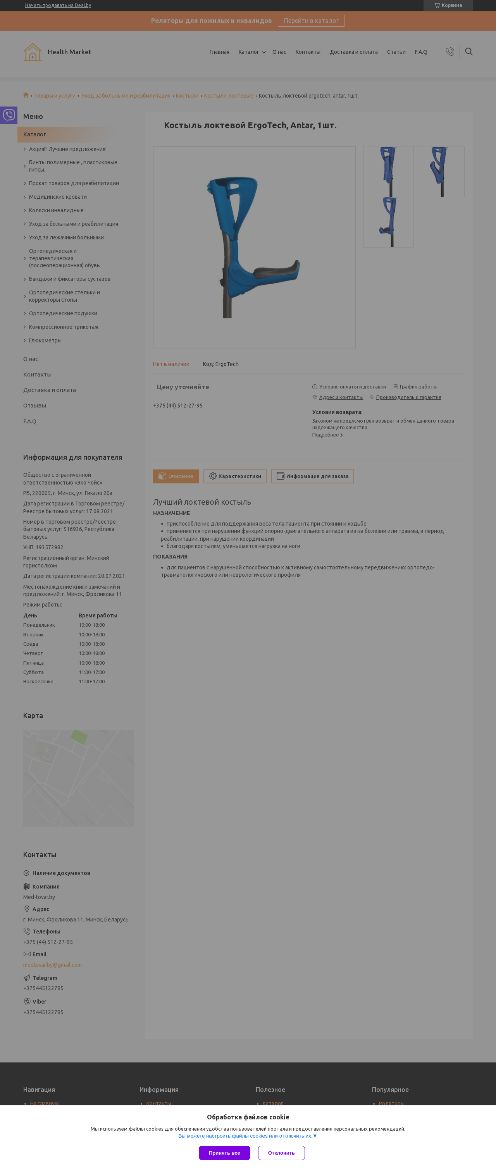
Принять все (224, 1153)
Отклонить (281, 1153)
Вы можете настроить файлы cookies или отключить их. (245, 1136)
